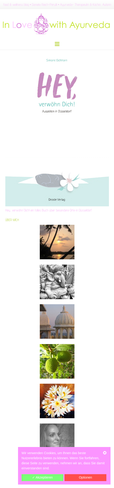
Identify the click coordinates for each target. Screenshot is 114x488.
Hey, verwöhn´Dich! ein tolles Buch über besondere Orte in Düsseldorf (48, 210)
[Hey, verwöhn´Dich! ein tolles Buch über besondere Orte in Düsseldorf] (57, 128)
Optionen (85, 477)
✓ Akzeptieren (42, 477)
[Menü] (57, 44)
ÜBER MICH (12, 220)
